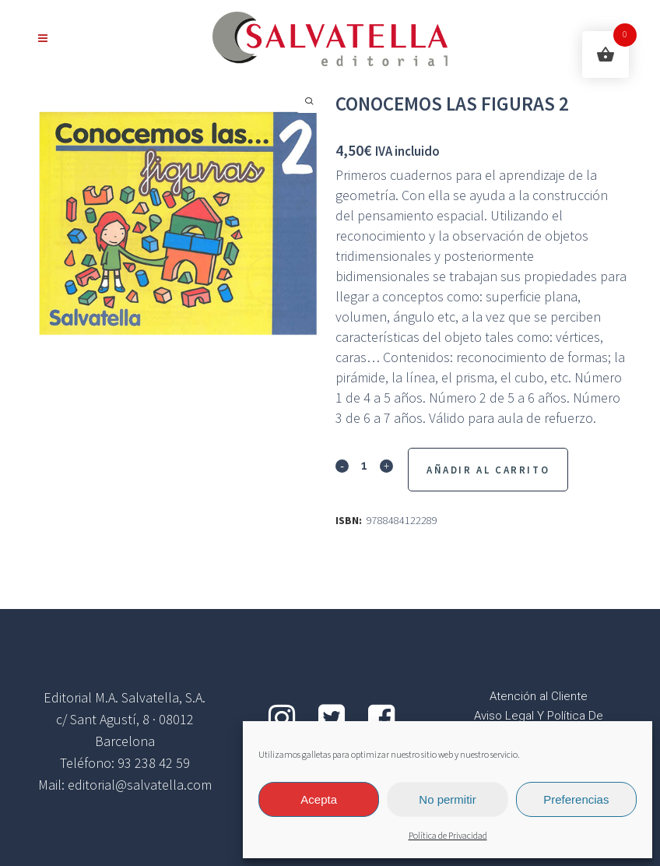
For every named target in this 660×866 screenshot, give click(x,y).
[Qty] (364, 465)
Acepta (318, 799)
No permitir (447, 799)
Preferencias (576, 799)
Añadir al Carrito (488, 470)
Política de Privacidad (448, 836)
